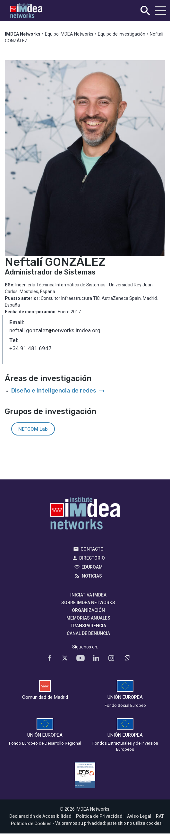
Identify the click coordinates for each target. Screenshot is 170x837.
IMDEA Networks (85, 515)
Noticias (92, 576)
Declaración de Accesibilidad (40, 816)
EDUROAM (92, 567)
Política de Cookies (31, 823)
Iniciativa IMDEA (88, 594)
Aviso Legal (139, 816)
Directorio (92, 558)
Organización (88, 610)
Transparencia (88, 625)
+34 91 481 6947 (30, 348)
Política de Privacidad (99, 816)
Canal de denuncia (88, 633)
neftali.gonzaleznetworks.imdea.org (54, 331)
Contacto (92, 549)
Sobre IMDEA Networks (88, 602)
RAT (160, 816)
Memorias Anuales (88, 618)
